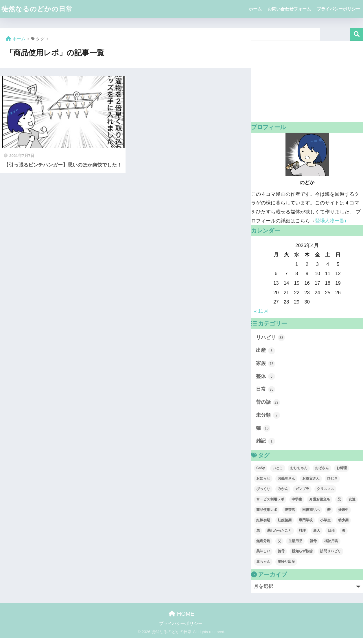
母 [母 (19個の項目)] (343, 531)
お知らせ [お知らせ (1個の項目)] (263, 478)
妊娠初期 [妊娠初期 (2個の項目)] (263, 520)
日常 (265, 389)
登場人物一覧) (330, 221)
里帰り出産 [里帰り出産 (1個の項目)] (286, 562)
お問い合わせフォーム (289, 8)
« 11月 (261, 311)
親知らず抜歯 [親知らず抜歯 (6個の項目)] (302, 551)
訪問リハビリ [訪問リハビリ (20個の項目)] (330, 551)
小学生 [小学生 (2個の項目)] (325, 520)
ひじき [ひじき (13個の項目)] (332, 478)
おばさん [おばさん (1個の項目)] (322, 468)
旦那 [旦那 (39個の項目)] (331, 531)
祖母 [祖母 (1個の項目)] (313, 541)
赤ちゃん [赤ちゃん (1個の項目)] (263, 562)
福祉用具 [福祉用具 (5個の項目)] (331, 541)
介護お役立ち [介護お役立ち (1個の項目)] (319, 499)
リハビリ (270, 337)
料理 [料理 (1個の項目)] (302, 531)
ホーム (255, 8)
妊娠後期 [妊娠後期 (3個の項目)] (285, 520)
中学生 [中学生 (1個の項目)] (297, 499)
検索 (356, 34)
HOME (181, 613)
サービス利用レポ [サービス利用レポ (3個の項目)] (270, 499)
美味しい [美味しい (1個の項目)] (263, 551)
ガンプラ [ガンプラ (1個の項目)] (302, 489)
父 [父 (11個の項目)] (279, 541)
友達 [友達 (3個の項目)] (352, 499)
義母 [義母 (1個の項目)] (281, 551)
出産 (265, 350)
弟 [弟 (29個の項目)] (258, 531)
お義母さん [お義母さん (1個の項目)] (286, 478)
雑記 (265, 441)
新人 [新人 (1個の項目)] (316, 531)
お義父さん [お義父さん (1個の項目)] (311, 478)
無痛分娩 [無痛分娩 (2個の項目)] (263, 541)
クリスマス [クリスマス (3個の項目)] (325, 489)
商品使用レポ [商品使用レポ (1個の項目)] (266, 510)
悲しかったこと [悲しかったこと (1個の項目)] (279, 531)
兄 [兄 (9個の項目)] (339, 499)
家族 (265, 363)
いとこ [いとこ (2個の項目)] (277, 468)
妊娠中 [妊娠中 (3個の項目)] (343, 510)
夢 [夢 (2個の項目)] (329, 510)
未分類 (268, 415)
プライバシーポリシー (338, 8)
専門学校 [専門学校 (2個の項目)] (306, 520)
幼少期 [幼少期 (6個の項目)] (343, 520)
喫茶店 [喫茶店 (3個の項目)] (290, 510)
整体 (265, 376)
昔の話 (268, 402)
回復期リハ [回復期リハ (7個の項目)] (311, 510)
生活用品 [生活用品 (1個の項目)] (295, 541)
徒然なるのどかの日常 (37, 9)
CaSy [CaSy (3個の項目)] (260, 468)
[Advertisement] (307, 81)
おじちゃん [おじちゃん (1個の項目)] (298, 468)
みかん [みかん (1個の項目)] (283, 489)
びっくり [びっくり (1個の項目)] (263, 489)
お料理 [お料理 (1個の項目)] (341, 468)
